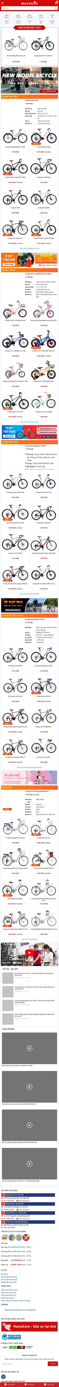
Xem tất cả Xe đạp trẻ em (29, 422)
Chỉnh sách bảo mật (8, 1294)
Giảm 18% (37, 235)
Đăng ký (53, 1362)
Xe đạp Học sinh (18, 22)
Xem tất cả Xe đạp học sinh (29, 248)
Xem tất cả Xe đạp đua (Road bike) (29, 767)
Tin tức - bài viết (10, 969)
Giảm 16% (8, 408)
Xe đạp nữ (29, 22)
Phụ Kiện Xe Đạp (52, 22)
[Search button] (55, 8)
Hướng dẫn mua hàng (9, 1275)
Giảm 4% (36, 865)
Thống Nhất (40, 22)
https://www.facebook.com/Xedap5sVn (20, 1308)
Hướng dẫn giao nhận (9, 1281)
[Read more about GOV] (11, 1335)
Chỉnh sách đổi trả (7, 1296)
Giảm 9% (8, 926)
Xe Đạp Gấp (52, 16)
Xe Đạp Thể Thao (18, 16)
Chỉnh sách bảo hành (8, 1291)
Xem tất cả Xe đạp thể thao (29, 594)
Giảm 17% (8, 174)
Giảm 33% (37, 347)
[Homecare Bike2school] (29, 1325)
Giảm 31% (37, 834)
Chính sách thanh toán (9, 1288)
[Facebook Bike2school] (3, 1375)
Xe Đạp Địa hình (7, 16)
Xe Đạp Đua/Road (29, 16)
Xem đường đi (24, 1199)
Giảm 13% (37, 143)
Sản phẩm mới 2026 (29, 27)
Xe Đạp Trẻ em (7, 22)
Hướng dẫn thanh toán (9, 1278)
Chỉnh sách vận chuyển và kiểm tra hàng (15, 1299)
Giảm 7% (8, 809)
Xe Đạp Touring (41, 16)
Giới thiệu (4, 1272)
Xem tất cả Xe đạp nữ (29, 939)
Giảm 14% (8, 235)
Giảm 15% (8, 895)
